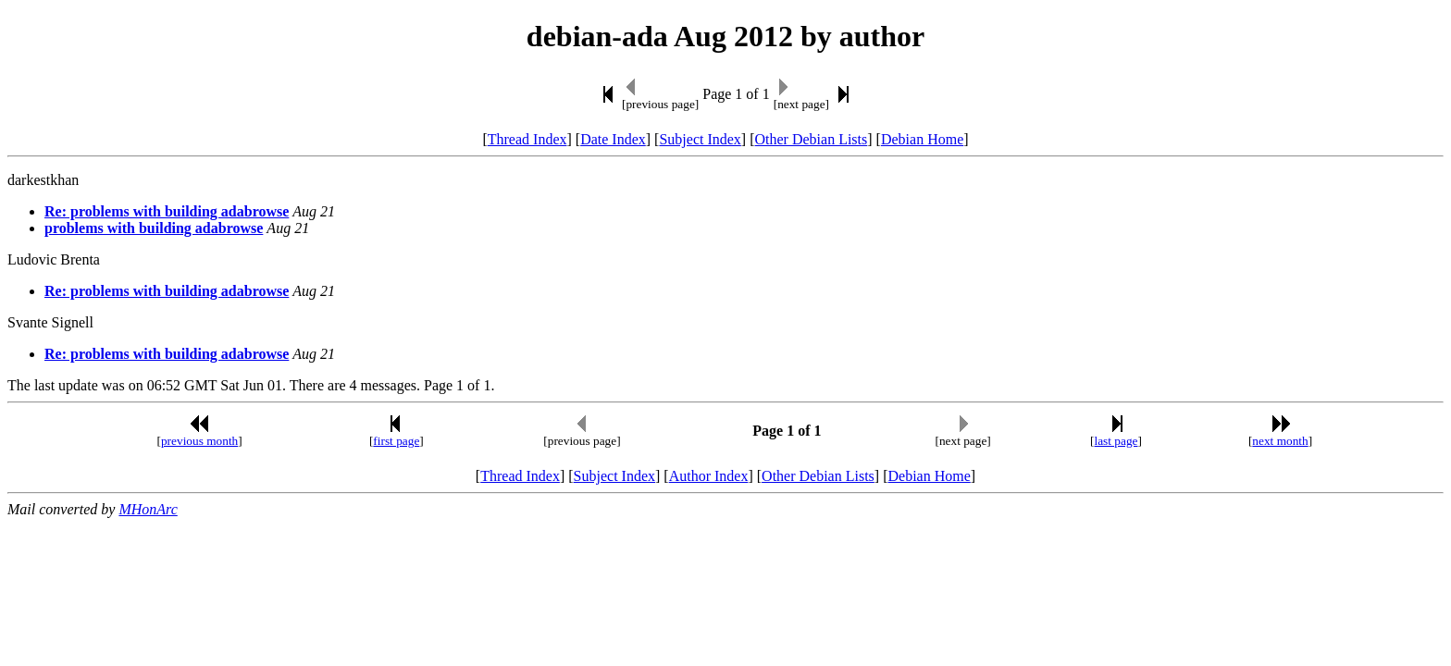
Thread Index (527, 139)
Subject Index (699, 139)
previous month (199, 441)
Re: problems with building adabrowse (166, 211)
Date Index (613, 139)
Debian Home (922, 139)
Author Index (709, 476)
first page (396, 441)
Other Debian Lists (811, 139)
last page (1116, 441)
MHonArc (147, 509)
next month (1280, 441)
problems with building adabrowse (153, 228)
